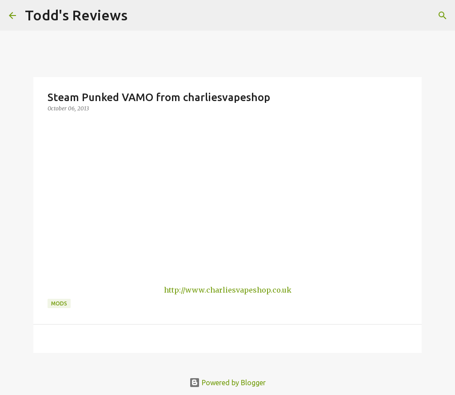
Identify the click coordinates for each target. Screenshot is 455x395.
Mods (59, 303)
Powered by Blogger (227, 383)
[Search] (140, 15)
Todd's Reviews (76, 15)
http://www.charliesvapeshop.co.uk (227, 289)
